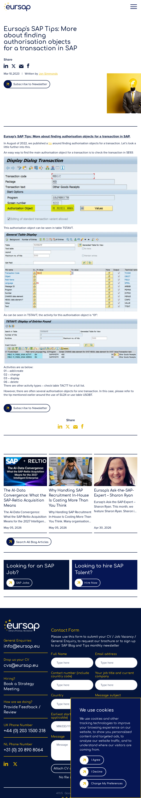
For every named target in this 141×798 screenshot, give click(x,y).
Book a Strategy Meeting (19, 665)
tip (50, 119)
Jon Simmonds (48, 74)
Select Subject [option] (110, 682)
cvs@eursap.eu (21, 643)
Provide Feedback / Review (22, 688)
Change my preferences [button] (107, 783)
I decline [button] (96, 771)
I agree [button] (95, 760)
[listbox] (116, 682)
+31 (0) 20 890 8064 (23, 728)
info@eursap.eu (22, 624)
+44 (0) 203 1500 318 (25, 709)
